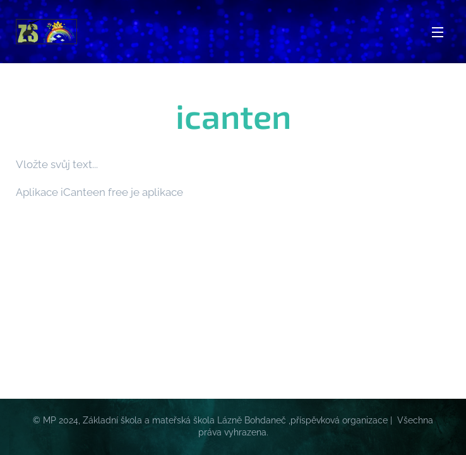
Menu (437, 32)
